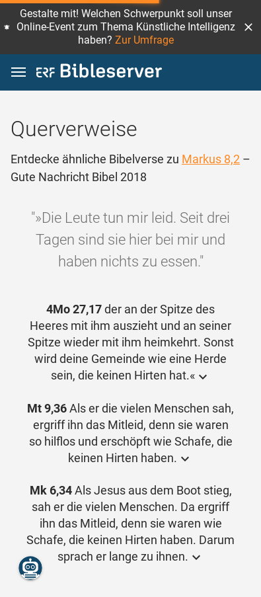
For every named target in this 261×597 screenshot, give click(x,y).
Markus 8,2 (211, 159)
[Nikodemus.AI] (30, 568)
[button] (248, 27)
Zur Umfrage (144, 40)
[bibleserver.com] (99, 73)
